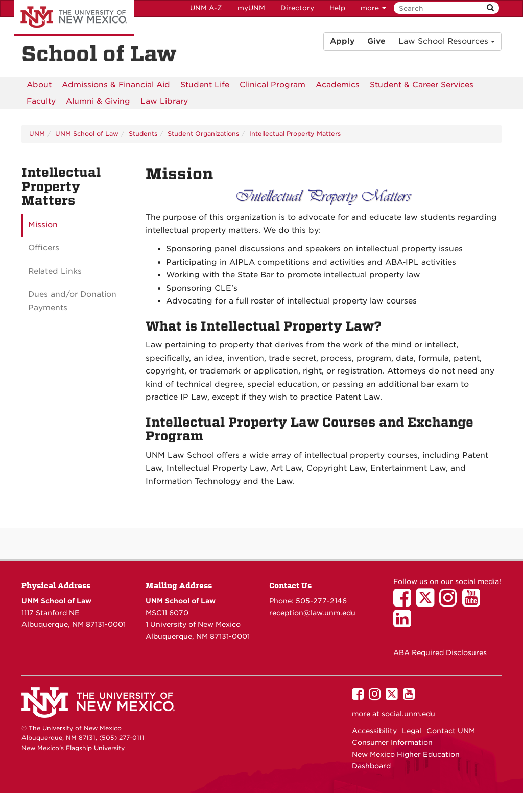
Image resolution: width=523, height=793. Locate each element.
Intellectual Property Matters (295, 133)
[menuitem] (39, 85)
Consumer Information (392, 742)
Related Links (55, 271)
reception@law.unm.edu (312, 613)
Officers (43, 247)
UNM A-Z (206, 8)
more (373, 8)
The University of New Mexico (74, 18)
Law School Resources (446, 41)
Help (337, 8)
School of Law (99, 54)
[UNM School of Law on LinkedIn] (404, 623)
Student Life (204, 84)
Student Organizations (203, 133)
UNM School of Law (86, 133)
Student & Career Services (421, 84)
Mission (43, 224)
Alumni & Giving (98, 101)
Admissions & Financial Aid (116, 84)
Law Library (164, 101)
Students (143, 133)
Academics (338, 84)
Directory (297, 8)
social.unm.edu (408, 714)
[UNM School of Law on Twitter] (427, 602)
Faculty (41, 101)
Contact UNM (450, 731)
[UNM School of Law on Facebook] (404, 602)
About (39, 84)
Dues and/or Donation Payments (72, 301)
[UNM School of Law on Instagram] (450, 602)
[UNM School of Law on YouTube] (473, 602)
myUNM (251, 8)
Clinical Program (272, 84)
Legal (411, 731)
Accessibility (374, 731)
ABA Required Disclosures (440, 652)
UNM (37, 133)
